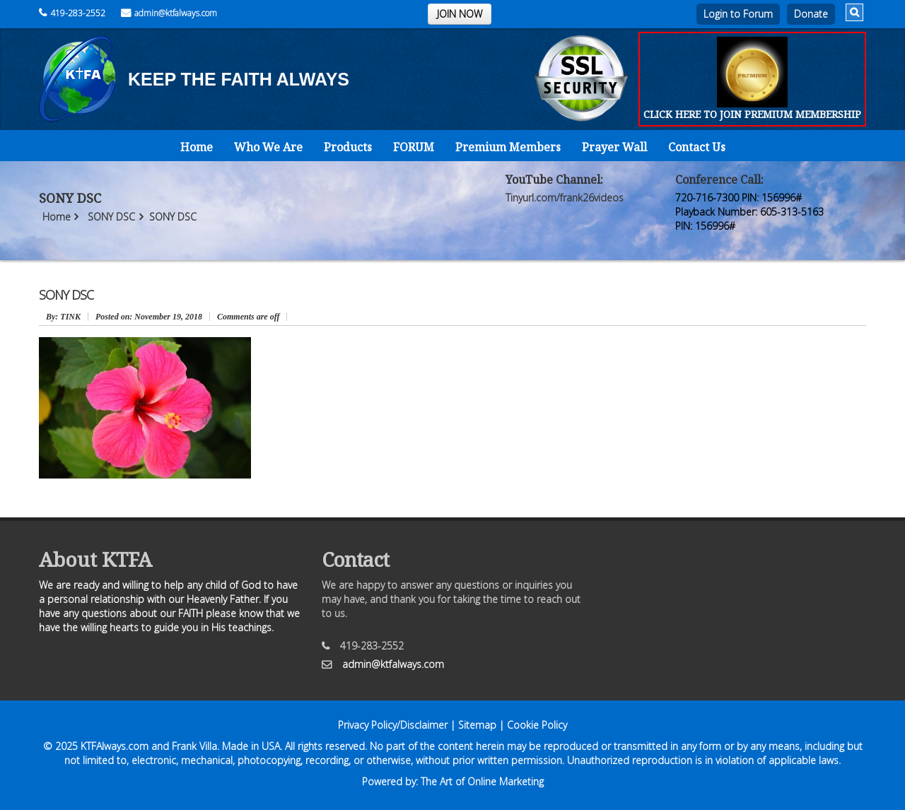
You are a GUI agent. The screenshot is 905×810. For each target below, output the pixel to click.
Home (196, 147)
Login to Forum (738, 13)
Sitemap (477, 725)
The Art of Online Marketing (482, 781)
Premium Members (508, 147)
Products (348, 147)
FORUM (413, 147)
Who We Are (268, 147)
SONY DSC (111, 216)
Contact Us (696, 147)
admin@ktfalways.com (169, 13)
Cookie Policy (537, 725)
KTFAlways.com (114, 746)
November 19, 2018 (148, 317)
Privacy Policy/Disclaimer (393, 725)
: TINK (63, 317)
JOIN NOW (459, 13)
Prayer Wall (614, 147)
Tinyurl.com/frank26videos (565, 197)
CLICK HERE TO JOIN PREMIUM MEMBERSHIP (752, 114)
